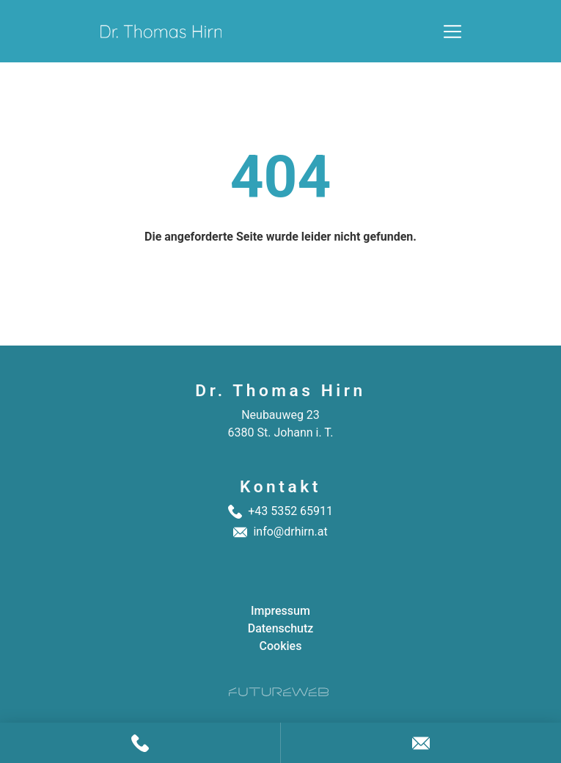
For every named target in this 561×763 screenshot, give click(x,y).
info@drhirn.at (290, 532)
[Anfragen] (421, 743)
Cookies (281, 646)
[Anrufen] (140, 743)
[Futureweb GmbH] (278, 691)
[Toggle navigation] (452, 31)
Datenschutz (281, 628)
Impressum (280, 611)
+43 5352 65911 (290, 511)
